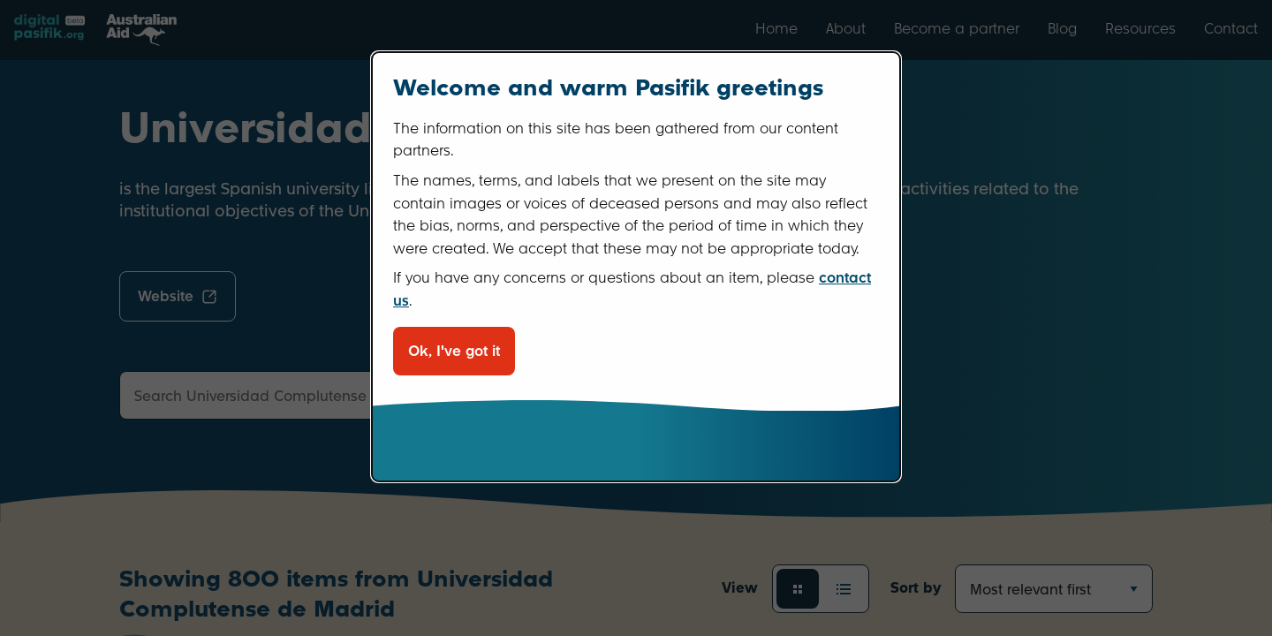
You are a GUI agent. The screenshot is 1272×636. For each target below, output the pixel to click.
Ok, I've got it (454, 351)
